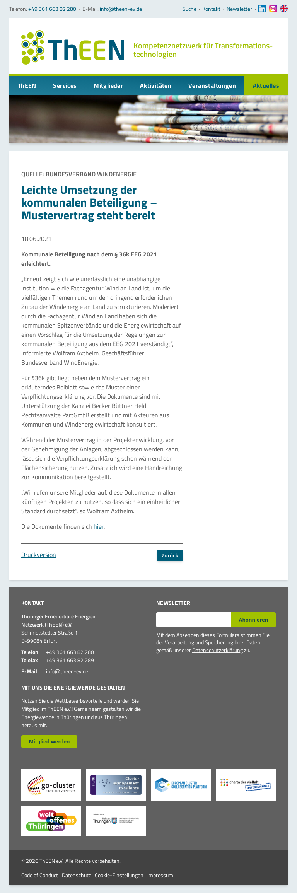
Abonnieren (253, 619)
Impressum (160, 875)
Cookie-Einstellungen (119, 875)
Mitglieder (108, 85)
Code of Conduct (39, 875)
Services (65, 85)
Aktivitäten (155, 85)
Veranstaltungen (212, 85)
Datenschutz (76, 875)
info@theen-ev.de (121, 9)
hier (99, 526)
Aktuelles (266, 85)
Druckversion (38, 554)
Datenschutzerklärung (217, 650)
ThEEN (27, 85)
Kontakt (211, 9)
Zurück (170, 555)
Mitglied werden (49, 741)
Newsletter (239, 9)
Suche (189, 9)
